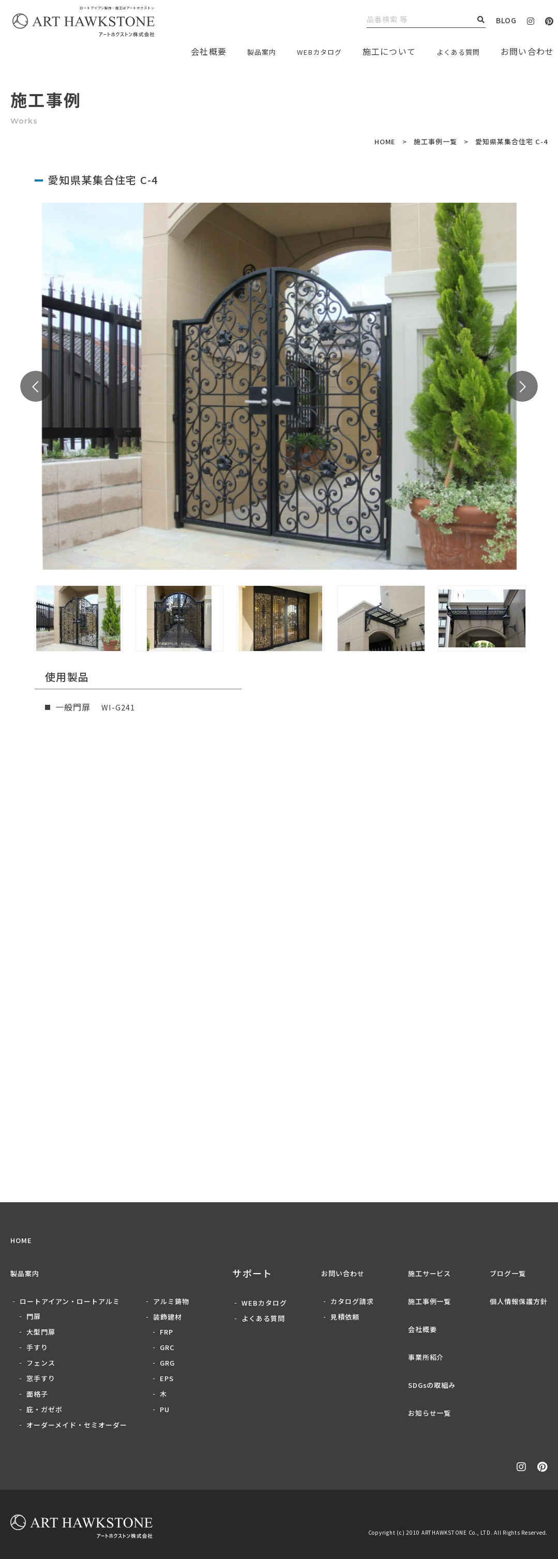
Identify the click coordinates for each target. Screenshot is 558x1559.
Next (522, 386)
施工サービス (429, 1273)
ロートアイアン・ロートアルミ (70, 1301)
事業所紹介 (426, 1357)
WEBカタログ (304, 51)
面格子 (37, 1394)
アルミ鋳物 (171, 1301)
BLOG (506, 20)
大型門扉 (40, 1332)
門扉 (33, 1316)
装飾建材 (167, 1317)
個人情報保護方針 (519, 1301)
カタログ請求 (352, 1301)
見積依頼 (344, 1317)
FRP (166, 1332)
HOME (385, 141)
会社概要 (422, 1329)
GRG (167, 1363)
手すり (37, 1347)
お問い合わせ (343, 1273)
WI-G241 (119, 707)
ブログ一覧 (508, 1273)
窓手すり (40, 1378)
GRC (167, 1347)
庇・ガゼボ (44, 1409)
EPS (167, 1378)
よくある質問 (453, 51)
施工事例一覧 (435, 141)
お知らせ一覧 (429, 1413)
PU (165, 1409)
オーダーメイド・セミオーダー (76, 1425)
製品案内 (238, 51)
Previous (35, 386)
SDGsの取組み (432, 1385)
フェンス (40, 1363)
